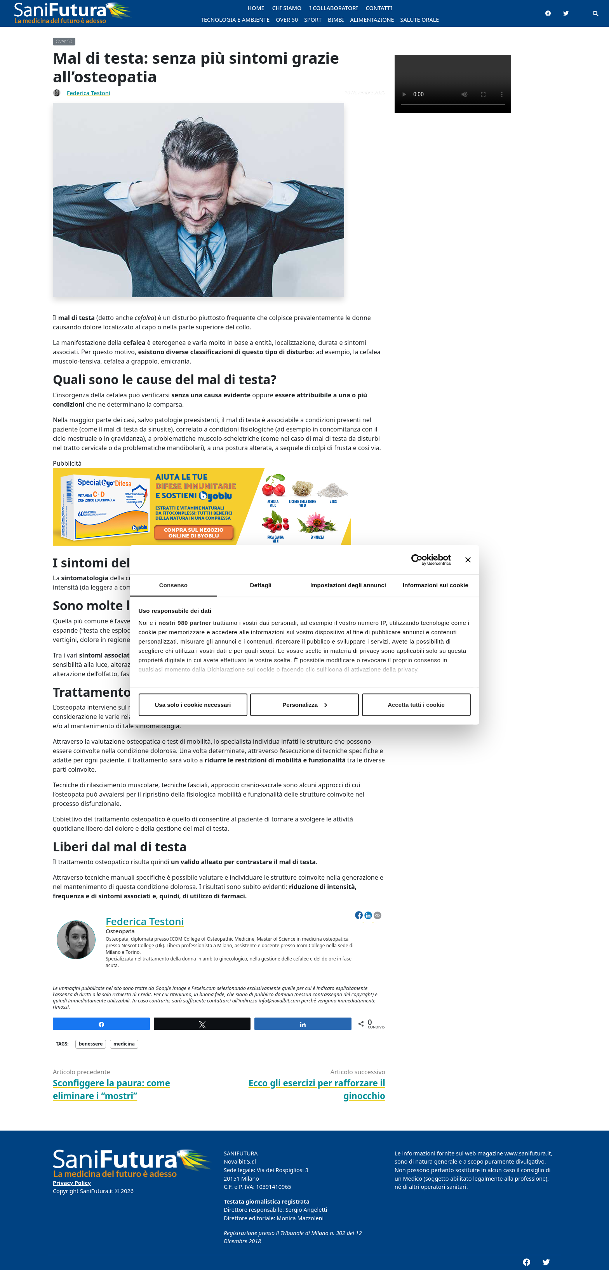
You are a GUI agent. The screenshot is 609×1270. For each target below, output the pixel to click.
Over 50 (64, 41)
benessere (91, 1043)
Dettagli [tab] (261, 585)
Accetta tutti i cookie (416, 704)
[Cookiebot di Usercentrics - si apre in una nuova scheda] (417, 559)
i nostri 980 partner (183, 622)
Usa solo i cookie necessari (193, 704)
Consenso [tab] (173, 585)
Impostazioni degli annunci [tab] (348, 585)
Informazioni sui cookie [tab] (435, 585)
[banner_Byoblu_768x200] (202, 511)
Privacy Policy (72, 1182)
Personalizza (304, 704)
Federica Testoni (88, 93)
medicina (124, 1043)
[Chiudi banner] (468, 559)
